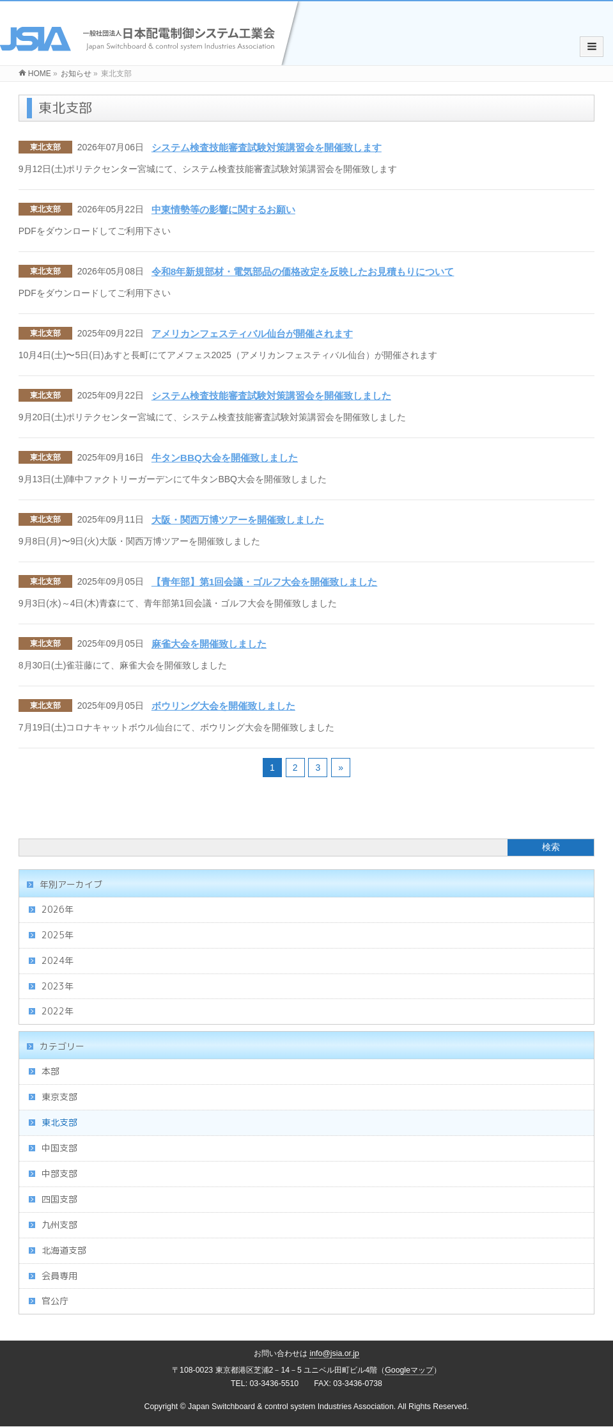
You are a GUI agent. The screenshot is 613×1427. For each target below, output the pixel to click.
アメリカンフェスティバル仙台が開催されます (252, 333)
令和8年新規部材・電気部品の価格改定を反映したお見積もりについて (302, 271)
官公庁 (55, 1301)
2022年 (58, 1011)
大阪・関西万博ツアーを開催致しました (237, 519)
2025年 (58, 935)
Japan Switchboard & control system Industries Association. (292, 1406)
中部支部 (59, 1173)
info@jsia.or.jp (334, 1353)
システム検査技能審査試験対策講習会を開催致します (266, 147)
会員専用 (59, 1276)
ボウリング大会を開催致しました (223, 705)
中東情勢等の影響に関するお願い (223, 209)
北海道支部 (64, 1250)
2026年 (58, 909)
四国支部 (59, 1199)
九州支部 (59, 1224)
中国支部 (59, 1148)
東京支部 (59, 1097)
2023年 (58, 986)
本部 (50, 1071)
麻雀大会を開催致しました (209, 643)
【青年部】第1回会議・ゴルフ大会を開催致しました (264, 581)
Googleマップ (409, 1370)
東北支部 (45, 147)
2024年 (58, 960)
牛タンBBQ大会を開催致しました (224, 457)
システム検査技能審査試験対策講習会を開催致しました (271, 395)
